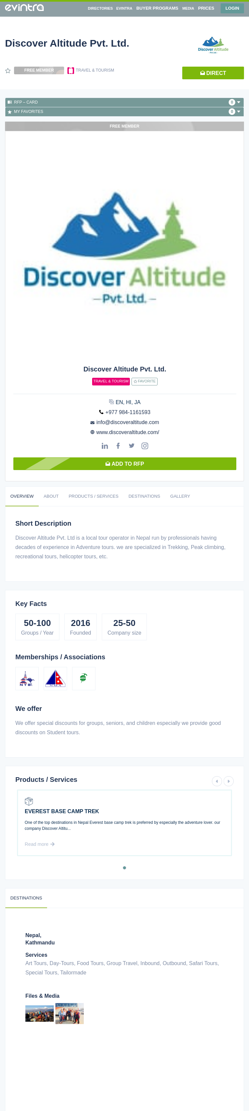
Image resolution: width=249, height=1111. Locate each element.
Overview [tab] (22, 496)
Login (232, 8)
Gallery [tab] (180, 496)
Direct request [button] (213, 74)
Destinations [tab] (144, 496)
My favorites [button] (124, 111)
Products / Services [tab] (93, 496)
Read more (40, 844)
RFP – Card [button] (124, 102)
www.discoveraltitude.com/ (127, 432)
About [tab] (51, 496)
